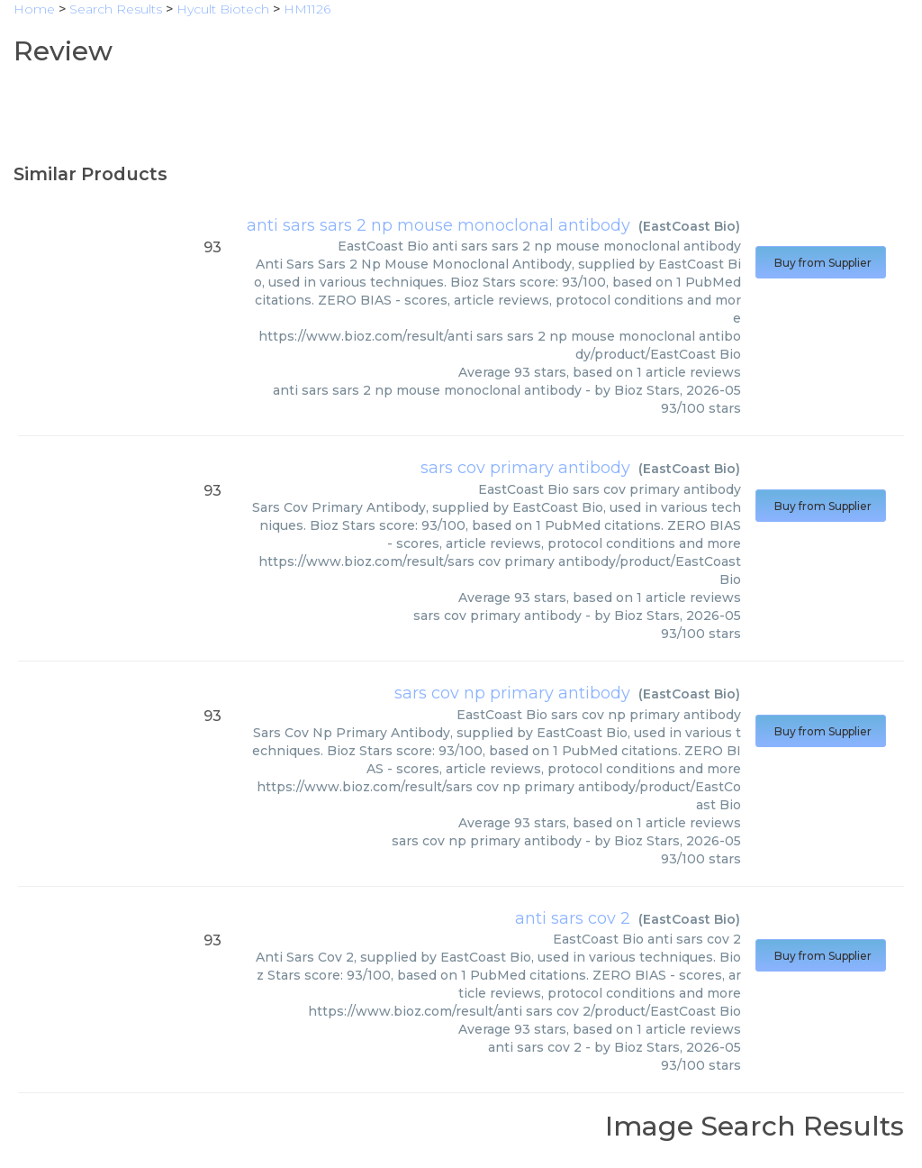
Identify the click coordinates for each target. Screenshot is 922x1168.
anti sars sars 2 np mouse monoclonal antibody (438, 225)
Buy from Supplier (820, 262)
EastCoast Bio (689, 226)
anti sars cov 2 (572, 918)
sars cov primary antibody (525, 468)
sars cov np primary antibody (512, 693)
